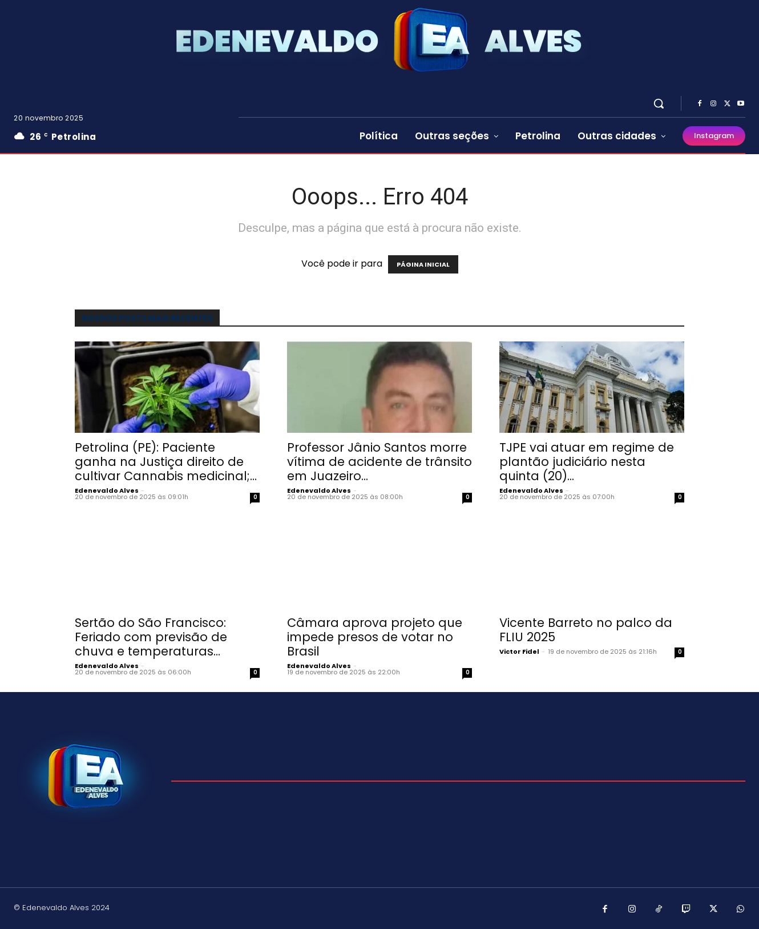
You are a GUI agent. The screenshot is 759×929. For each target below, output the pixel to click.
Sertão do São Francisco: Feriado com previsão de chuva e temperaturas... (151, 636)
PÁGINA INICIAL (423, 264)
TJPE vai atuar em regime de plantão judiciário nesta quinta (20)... (586, 461)
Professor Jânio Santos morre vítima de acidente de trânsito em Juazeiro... (379, 461)
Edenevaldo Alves (107, 490)
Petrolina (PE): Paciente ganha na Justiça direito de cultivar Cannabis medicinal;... (166, 461)
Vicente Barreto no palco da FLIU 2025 (585, 629)
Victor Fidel (519, 651)
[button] (658, 103)
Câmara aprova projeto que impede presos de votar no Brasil (374, 636)
